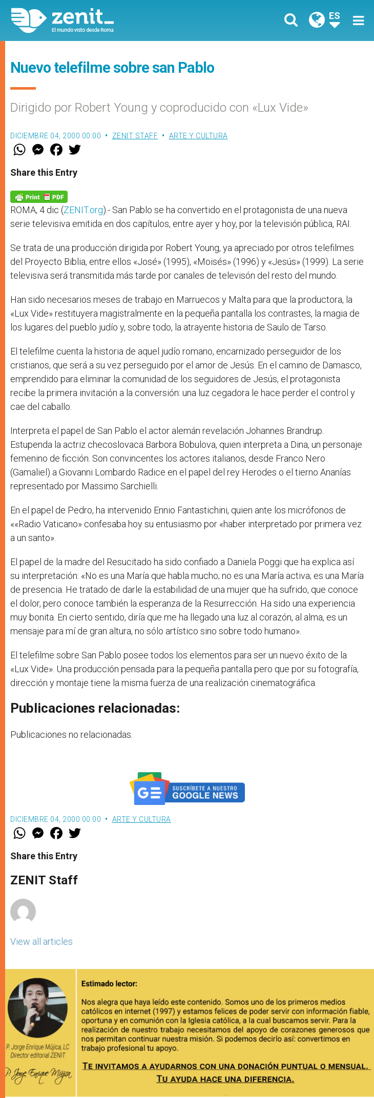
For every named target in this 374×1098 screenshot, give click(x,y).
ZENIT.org (83, 209)
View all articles (41, 941)
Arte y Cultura (198, 136)
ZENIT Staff (135, 136)
